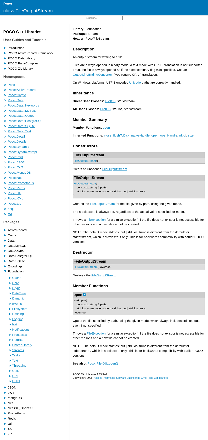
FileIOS (110, 101)
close (107, 135)
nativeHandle (140, 135)
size (191, 135)
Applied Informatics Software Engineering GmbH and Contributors (131, 377)
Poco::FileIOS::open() (103, 363)
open (106, 127)
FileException (96, 219)
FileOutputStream (89, 155)
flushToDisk (121, 135)
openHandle (168, 135)
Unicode (135, 82)
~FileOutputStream (90, 261)
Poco (7, 4)
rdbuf (182, 135)
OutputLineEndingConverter (92, 74)
